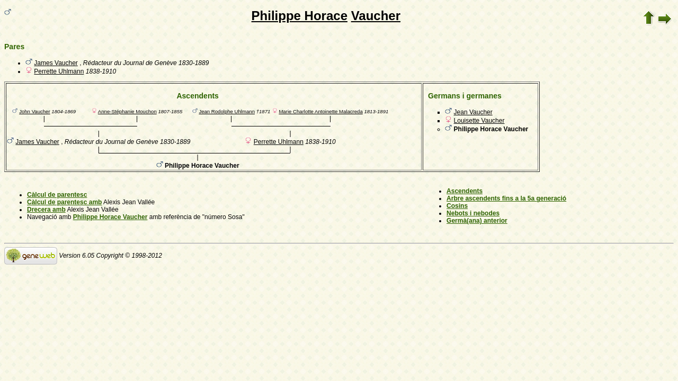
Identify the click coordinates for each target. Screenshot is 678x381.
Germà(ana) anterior (477, 220)
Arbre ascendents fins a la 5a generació (506, 198)
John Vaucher (34, 111)
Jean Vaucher (473, 112)
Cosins (457, 206)
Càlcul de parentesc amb (64, 202)
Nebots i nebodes (473, 213)
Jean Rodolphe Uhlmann (227, 111)
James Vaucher (55, 63)
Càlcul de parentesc (57, 194)
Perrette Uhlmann (59, 71)
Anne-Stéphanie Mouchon (127, 111)
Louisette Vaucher (479, 120)
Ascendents (465, 191)
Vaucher (375, 15)
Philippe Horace (299, 15)
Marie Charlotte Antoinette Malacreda (320, 111)
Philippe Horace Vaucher (110, 217)
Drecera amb (46, 209)
